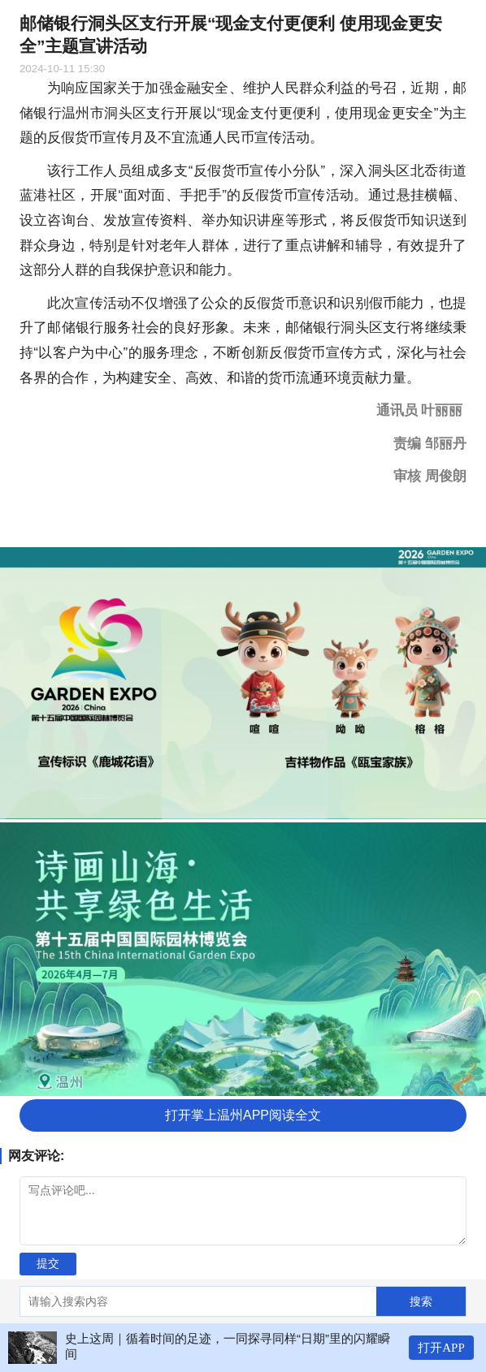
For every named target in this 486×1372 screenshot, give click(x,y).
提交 (48, 1263)
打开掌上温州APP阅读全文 (243, 1115)
